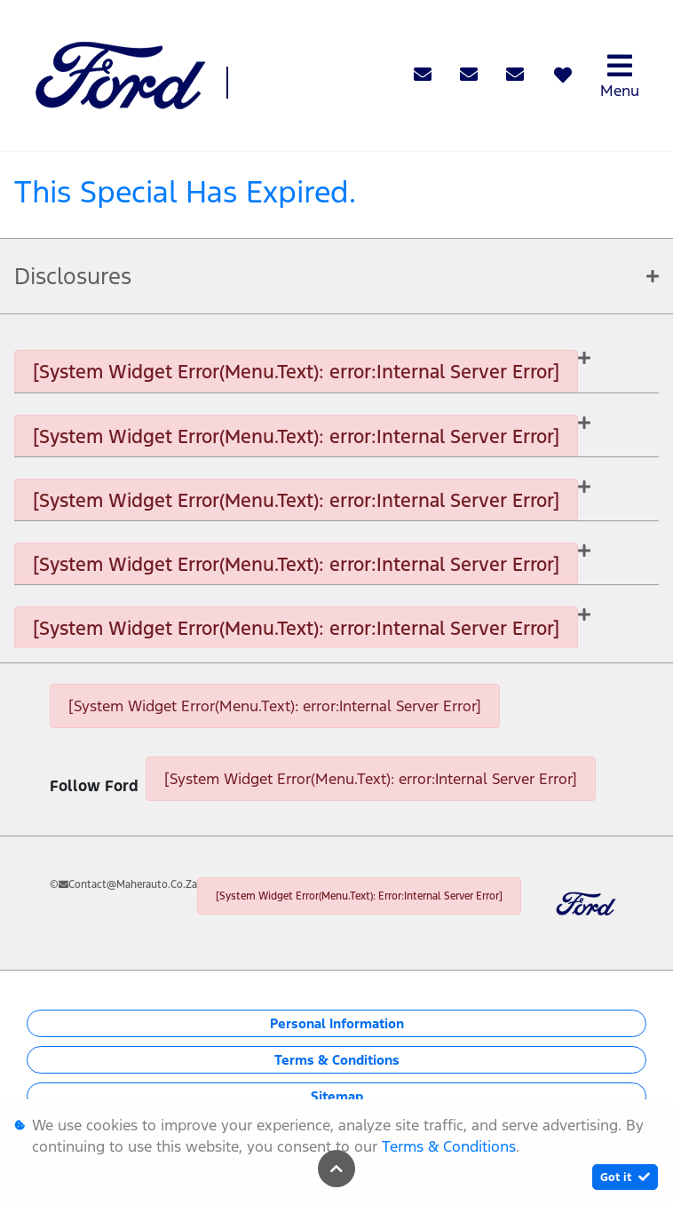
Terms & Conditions (337, 1059)
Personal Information (337, 1023)
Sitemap (337, 1096)
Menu (619, 76)
